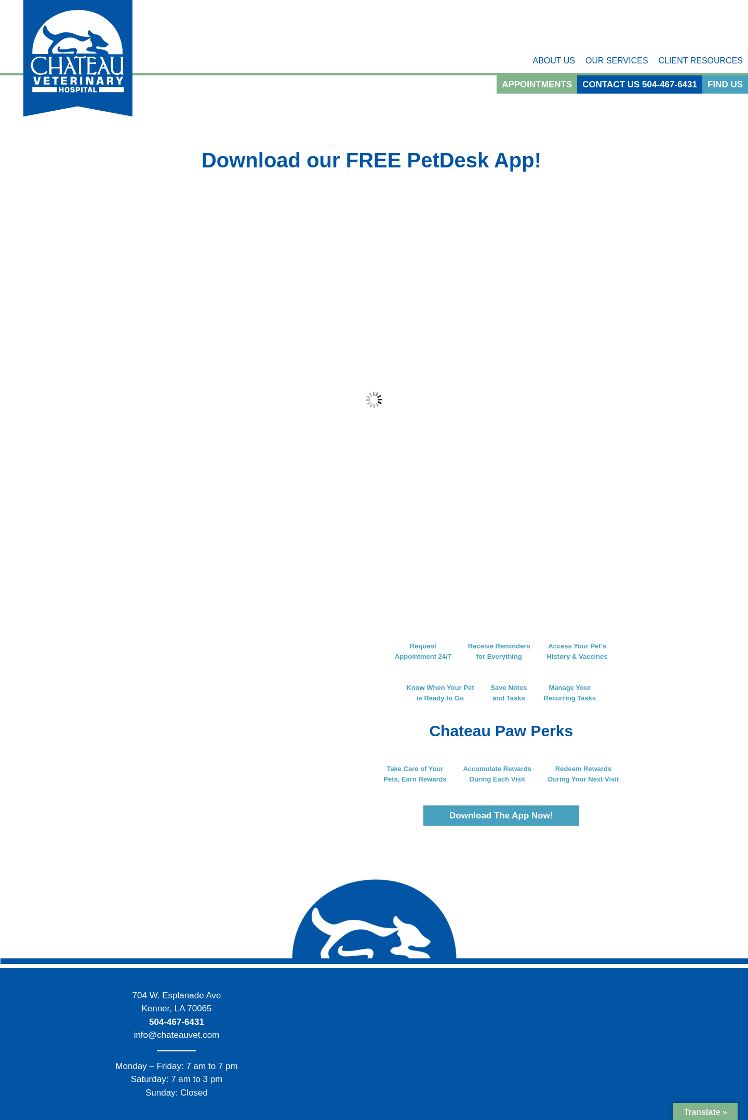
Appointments (537, 84)
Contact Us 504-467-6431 (639, 84)
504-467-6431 (176, 1022)
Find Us (725, 84)
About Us (553, 60)
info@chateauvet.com (177, 1035)
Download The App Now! (501, 816)
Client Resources (701, 60)
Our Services (616, 60)
